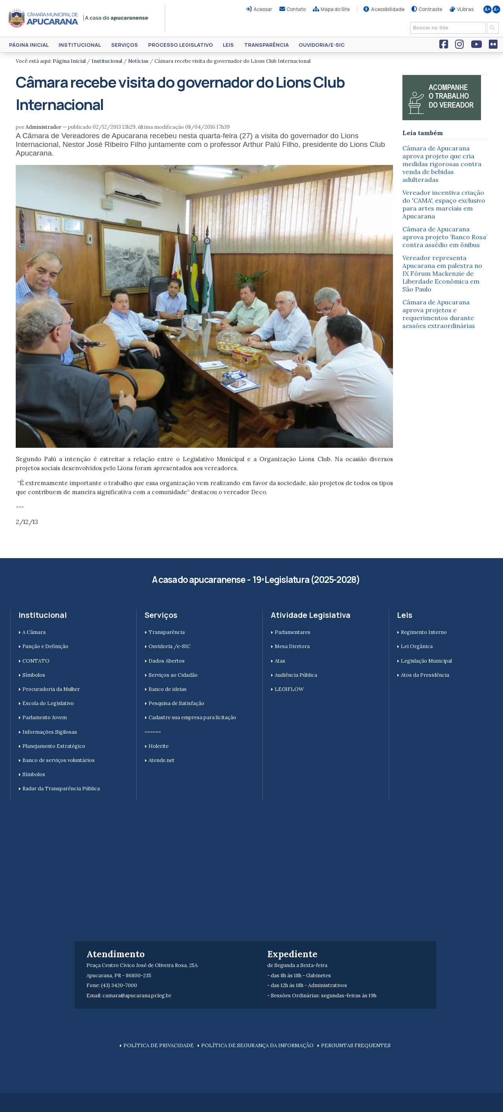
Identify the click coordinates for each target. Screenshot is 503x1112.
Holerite (159, 746)
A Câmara (34, 632)
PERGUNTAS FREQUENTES (356, 1045)
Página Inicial (29, 44)
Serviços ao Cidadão (173, 675)
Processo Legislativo (180, 44)
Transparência (266, 44)
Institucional (80, 44)
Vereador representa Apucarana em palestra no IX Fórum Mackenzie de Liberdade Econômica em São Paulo (442, 273)
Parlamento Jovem (44, 717)
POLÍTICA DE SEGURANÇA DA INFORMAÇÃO (257, 1045)
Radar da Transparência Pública (61, 788)
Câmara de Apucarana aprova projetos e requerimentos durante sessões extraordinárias (438, 314)
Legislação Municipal (426, 661)
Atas (280, 661)
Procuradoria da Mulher (51, 689)
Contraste (430, 9)
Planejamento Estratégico (53, 746)
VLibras (465, 9)
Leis (228, 44)
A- (496, 9)
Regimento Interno (424, 632)
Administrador (43, 127)
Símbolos (33, 675)
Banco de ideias (168, 689)
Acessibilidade (387, 9)
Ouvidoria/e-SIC (322, 44)
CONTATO (36, 661)
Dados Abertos (167, 661)
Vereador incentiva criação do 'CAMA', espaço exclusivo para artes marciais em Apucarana (443, 204)
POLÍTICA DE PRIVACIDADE (158, 1045)
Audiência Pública (296, 675)
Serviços (124, 44)
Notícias (138, 61)
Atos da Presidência (425, 675)
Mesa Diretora (292, 646)
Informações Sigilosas (49, 732)
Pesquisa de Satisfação (176, 703)
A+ (487, 9)
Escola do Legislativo (48, 703)
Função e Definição (45, 646)
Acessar (262, 9)
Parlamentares (292, 632)
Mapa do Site (335, 9)
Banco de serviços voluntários (58, 760)
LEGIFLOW (289, 689)
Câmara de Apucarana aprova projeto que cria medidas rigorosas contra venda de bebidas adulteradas (441, 163)
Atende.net (161, 760)
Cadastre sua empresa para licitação (192, 717)
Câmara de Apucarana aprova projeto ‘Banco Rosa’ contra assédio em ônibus (444, 237)
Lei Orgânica (417, 646)
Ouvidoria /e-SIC (170, 646)
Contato (296, 9)
